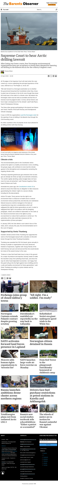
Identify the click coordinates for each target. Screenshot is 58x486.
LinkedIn (45, 463)
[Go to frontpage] (21, 4)
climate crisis (6, 275)
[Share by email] (53, 76)
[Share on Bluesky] (56, 76)
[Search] (56, 9)
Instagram (45, 459)
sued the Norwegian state (28, 115)
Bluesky (45, 453)
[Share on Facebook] (49, 76)
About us (4, 445)
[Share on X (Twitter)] (51, 76)
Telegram (45, 461)
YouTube (45, 465)
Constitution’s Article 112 (26, 186)
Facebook (45, 457)
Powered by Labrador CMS (29, 483)
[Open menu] (1, 9)
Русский (5, 9)
